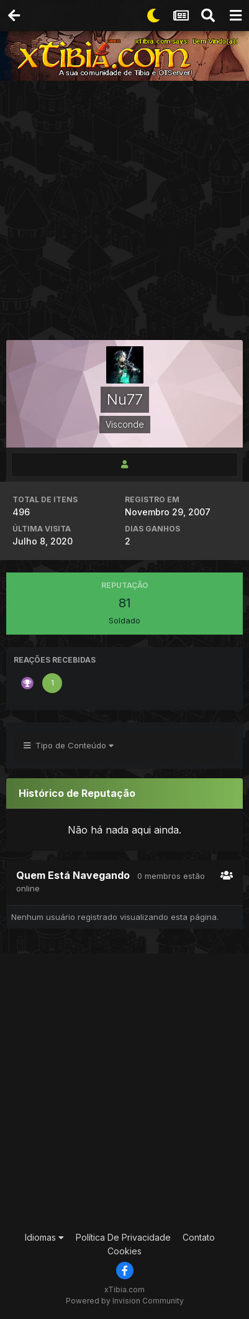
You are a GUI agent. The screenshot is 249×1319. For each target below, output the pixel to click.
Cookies (124, 1251)
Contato (199, 1237)
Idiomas (44, 1237)
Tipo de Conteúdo (69, 745)
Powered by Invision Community (125, 1300)
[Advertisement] (124, 211)
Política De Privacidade (123, 1237)
